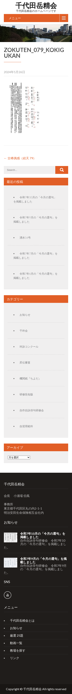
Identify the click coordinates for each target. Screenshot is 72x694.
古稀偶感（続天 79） (20, 158)
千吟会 (24, 330)
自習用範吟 (26, 426)
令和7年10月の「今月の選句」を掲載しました (42, 535)
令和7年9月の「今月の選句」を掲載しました (43, 560)
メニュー (15, 18)
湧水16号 (25, 237)
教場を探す (17, 650)
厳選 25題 (16, 635)
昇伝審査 (25, 362)
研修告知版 (26, 394)
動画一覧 (16, 643)
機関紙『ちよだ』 (30, 378)
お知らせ (25, 314)
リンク (14, 658)
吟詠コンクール (29, 346)
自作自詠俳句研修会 (32, 410)
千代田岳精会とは (22, 620)
